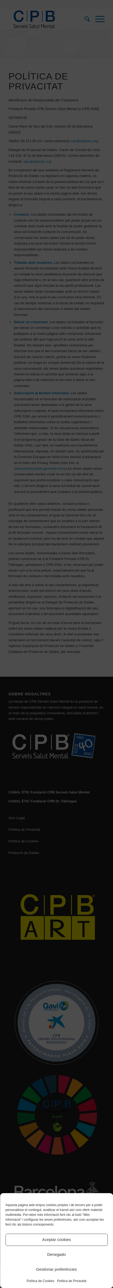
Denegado (56, 1254)
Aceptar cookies (56, 1239)
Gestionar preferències (56, 1269)
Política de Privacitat (72, 1281)
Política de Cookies (40, 1281)
